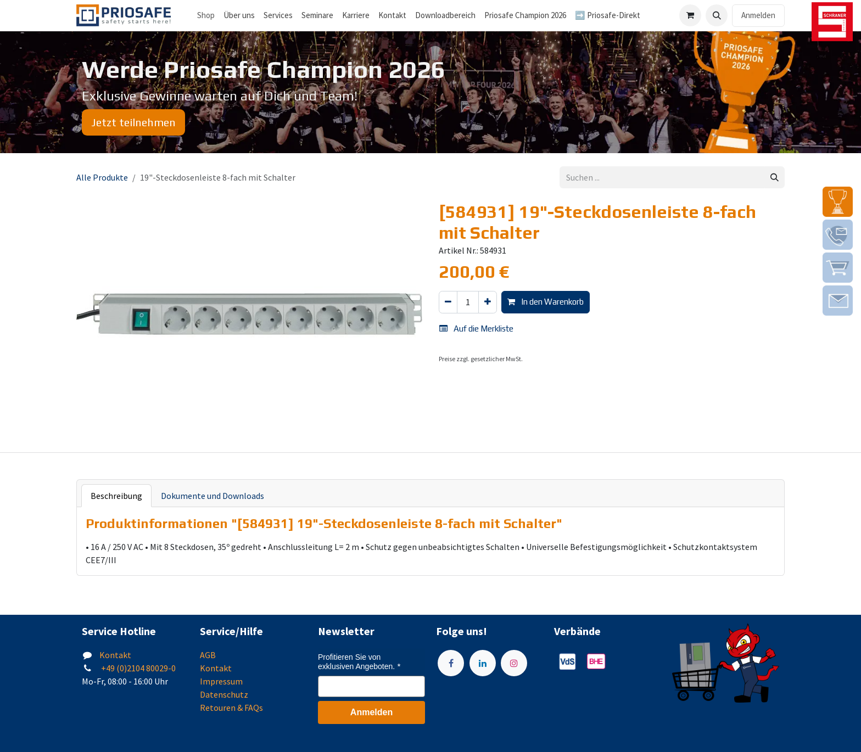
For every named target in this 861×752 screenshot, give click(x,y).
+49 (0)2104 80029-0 (137, 668)
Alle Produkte (102, 177)
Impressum (221, 681)
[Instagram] (514, 663)
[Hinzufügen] (487, 302)
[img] (838, 202)
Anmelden (758, 15)
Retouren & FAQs (231, 707)
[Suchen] (774, 177)
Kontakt (115, 654)
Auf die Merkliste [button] (476, 328)
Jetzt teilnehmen (133, 122)
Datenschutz (224, 694)
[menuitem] (239, 15)
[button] (717, 15)
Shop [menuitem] (206, 15)
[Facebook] (451, 663)
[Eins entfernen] (448, 302)
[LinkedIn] (482, 663)
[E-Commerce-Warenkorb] (690, 15)
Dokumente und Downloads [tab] (212, 495)
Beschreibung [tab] (116, 495)
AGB (208, 654)
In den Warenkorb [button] (545, 301)
